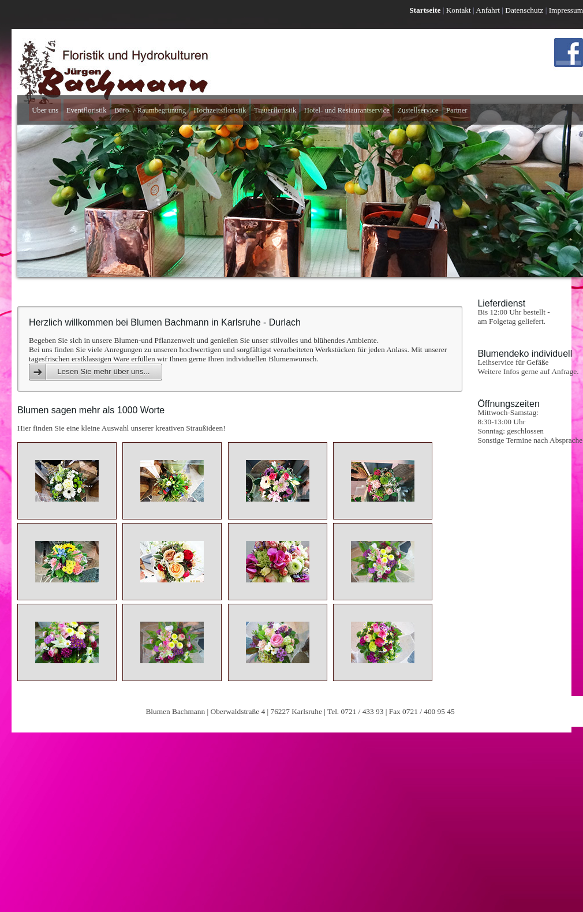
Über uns (45, 110)
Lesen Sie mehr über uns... (103, 371)
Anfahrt (488, 10)
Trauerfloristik (275, 110)
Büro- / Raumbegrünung (150, 110)
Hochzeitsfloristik (219, 110)
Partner (457, 110)
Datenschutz (524, 10)
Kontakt (458, 10)
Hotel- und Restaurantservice (347, 110)
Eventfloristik (86, 110)
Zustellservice (417, 110)
